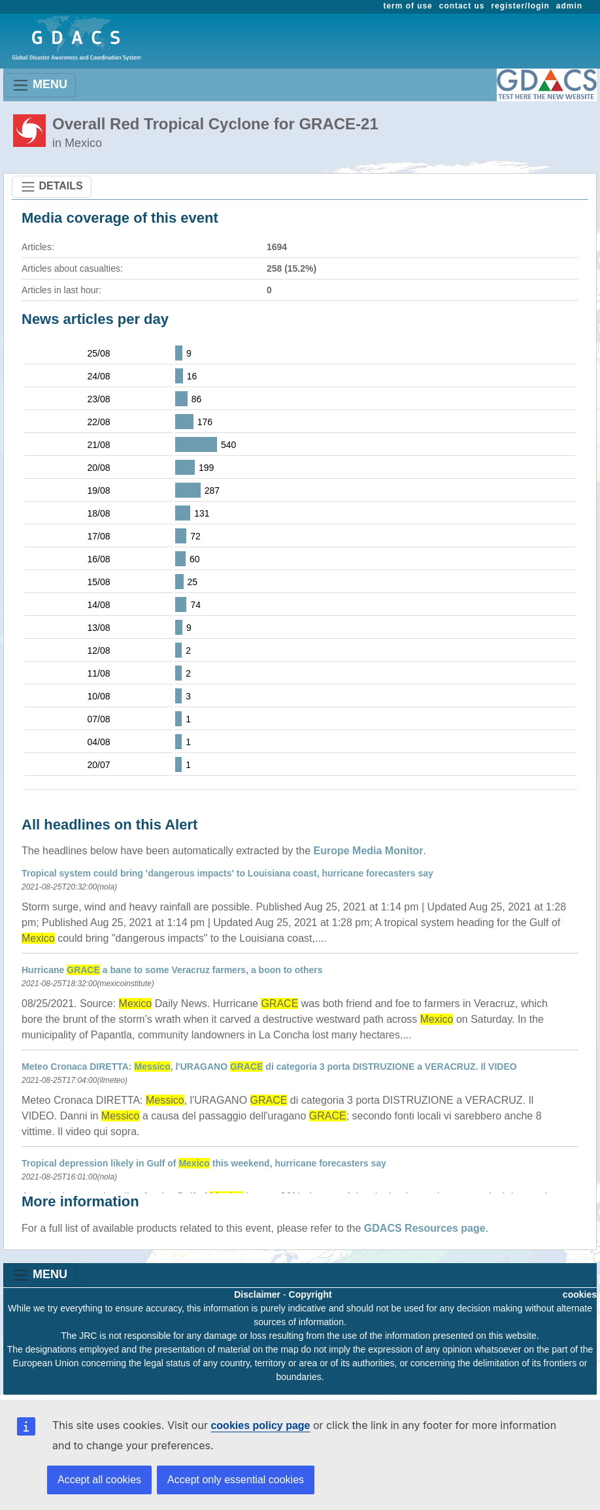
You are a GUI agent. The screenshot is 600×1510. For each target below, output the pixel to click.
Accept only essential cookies (235, 1479)
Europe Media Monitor (369, 850)
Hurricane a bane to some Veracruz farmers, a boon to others (172, 970)
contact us (462, 5)
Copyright (310, 1294)
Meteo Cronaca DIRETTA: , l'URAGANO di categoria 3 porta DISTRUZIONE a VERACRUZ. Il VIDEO (269, 1066)
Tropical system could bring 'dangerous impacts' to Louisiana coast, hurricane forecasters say (227, 873)
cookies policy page (260, 1425)
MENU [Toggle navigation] (39, 85)
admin (569, 5)
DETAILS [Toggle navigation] (51, 187)
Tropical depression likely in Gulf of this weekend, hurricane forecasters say (204, 1163)
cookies (580, 1294)
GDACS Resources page (425, 1228)
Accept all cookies (99, 1479)
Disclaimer (257, 1294)
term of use (408, 5)
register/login (520, 5)
